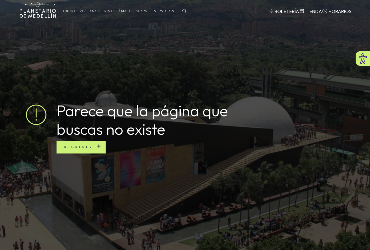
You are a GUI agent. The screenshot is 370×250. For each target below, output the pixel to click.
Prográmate (118, 11)
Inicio (69, 11)
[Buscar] (184, 11)
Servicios (164, 11)
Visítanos (90, 11)
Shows (143, 11)
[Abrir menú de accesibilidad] (363, 58)
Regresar (78, 147)
